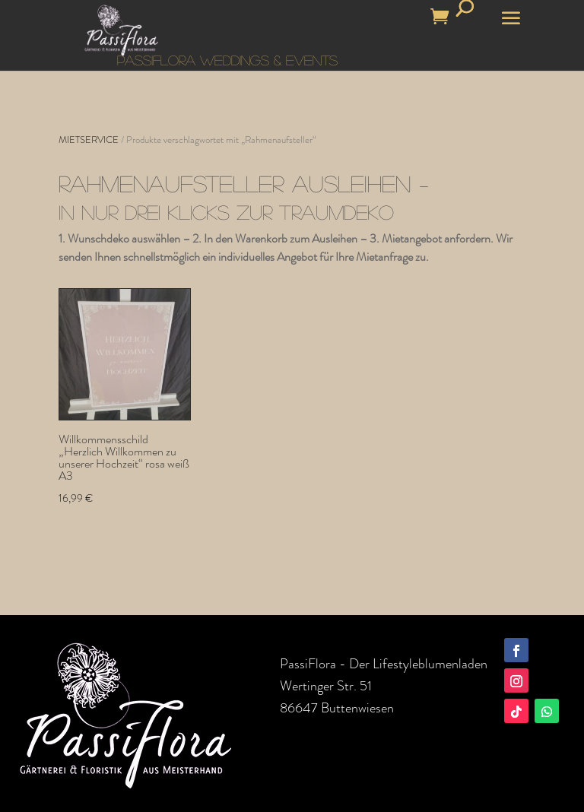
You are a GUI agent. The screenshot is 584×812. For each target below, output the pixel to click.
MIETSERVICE (89, 139)
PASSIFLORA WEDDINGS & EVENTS (227, 60)
